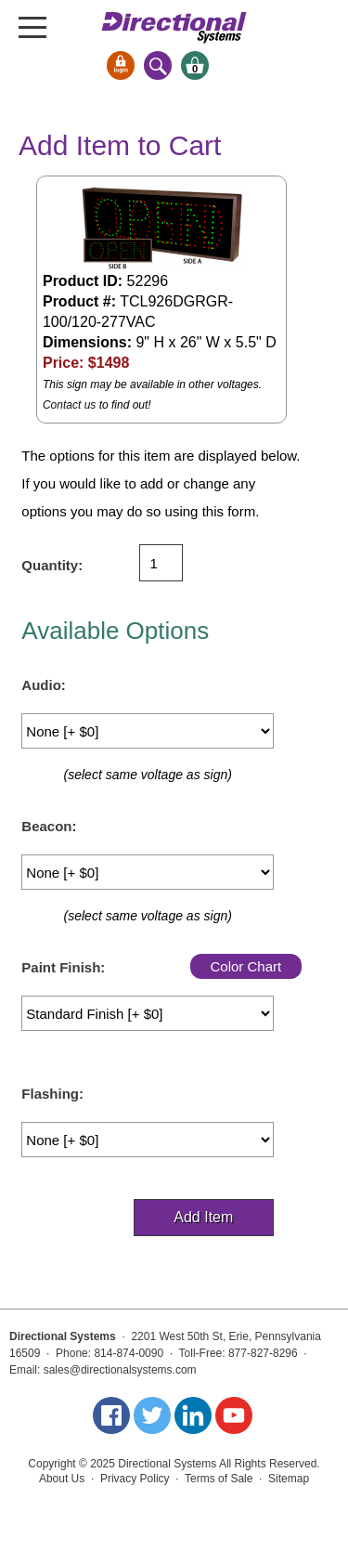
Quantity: (52, 565)
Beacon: (48, 826)
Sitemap (288, 1478)
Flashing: (52, 1093)
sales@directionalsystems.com (120, 1369)
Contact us (69, 404)
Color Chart (245, 966)
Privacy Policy (135, 1478)
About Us (61, 1478)
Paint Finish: (63, 967)
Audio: (43, 685)
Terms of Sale (218, 1478)
